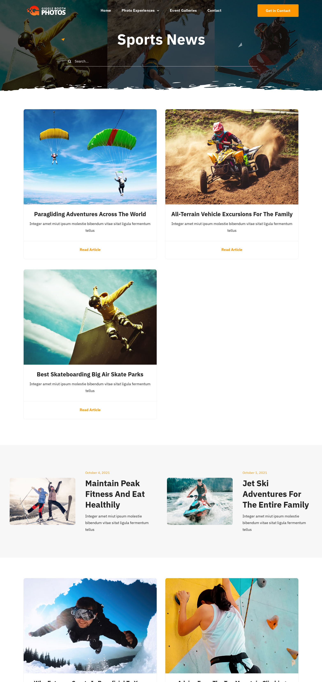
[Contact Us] (278, 10)
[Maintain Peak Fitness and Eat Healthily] (42, 481)
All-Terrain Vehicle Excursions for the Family (232, 214)
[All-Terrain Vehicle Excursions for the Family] (231, 112)
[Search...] (161, 61)
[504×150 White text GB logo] (46, 5)
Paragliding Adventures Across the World (90, 214)
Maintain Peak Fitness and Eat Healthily (115, 494)
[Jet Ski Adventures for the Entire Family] (200, 481)
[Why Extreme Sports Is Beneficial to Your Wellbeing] (90, 581)
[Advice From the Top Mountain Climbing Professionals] (231, 581)
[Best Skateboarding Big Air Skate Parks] (90, 272)
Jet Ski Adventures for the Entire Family (276, 494)
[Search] (69, 61)
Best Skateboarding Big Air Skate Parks (90, 374)
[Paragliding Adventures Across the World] (90, 112)
